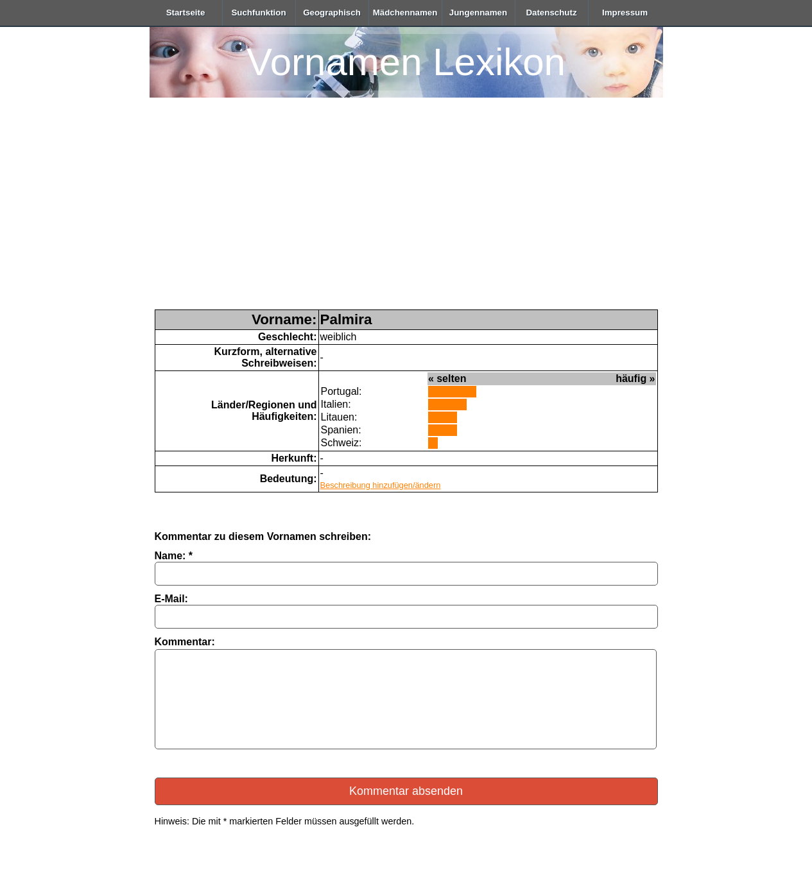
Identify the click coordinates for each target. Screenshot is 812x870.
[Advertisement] (406, 213)
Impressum (625, 12)
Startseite (185, 12)
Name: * (174, 555)
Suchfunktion (258, 12)
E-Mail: (171, 598)
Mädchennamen (405, 12)
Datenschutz (551, 12)
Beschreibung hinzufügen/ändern (380, 485)
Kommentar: (185, 641)
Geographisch (332, 12)
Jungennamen (478, 12)
